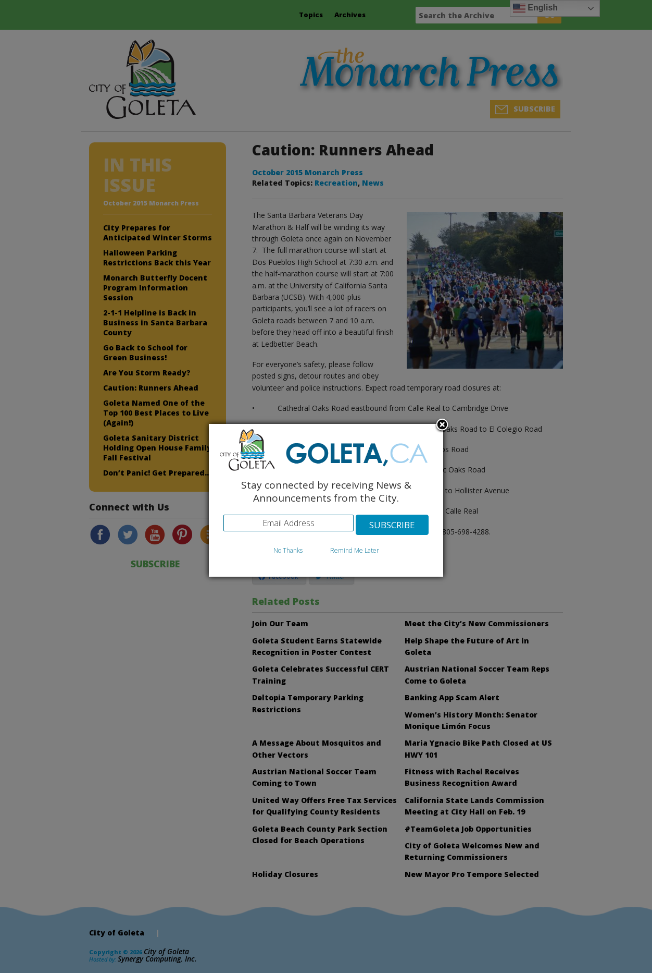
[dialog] (326, 500)
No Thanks (288, 550)
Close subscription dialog (442, 425)
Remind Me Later (354, 550)
